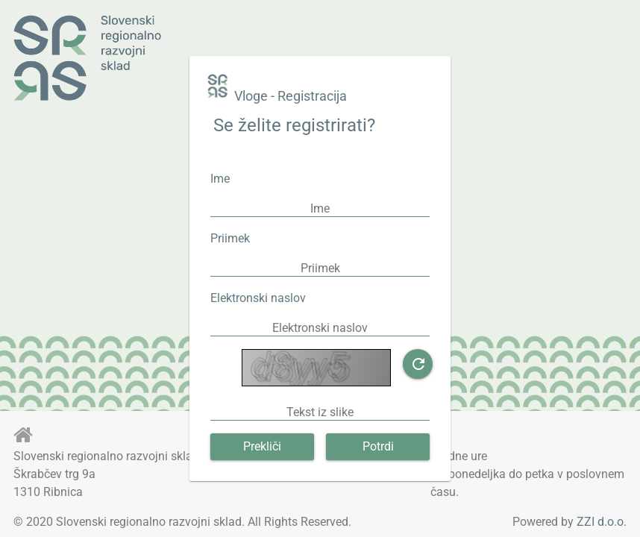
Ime (220, 179)
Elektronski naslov (258, 298)
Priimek (230, 238)
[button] (418, 364)
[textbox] (320, 208)
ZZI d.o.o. (602, 522)
